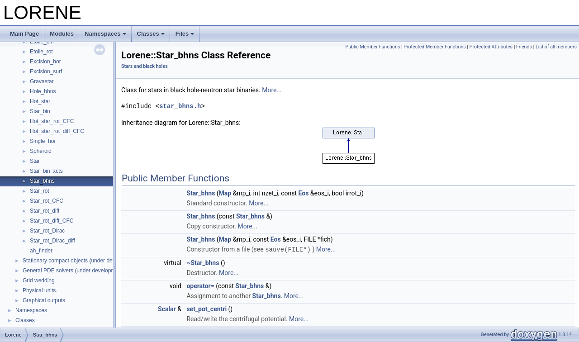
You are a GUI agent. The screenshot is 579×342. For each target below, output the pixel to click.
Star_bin (40, 111)
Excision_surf (46, 71)
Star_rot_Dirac (47, 231)
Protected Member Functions (434, 47)
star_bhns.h (180, 106)
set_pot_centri (206, 308)
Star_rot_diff (44, 211)
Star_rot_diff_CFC (52, 221)
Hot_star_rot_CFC (52, 121)
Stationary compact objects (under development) (81, 260)
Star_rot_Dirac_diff (52, 241)
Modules (62, 33)
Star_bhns (42, 181)
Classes (151, 33)
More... (271, 90)
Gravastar (42, 81)
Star (35, 161)
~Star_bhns (202, 262)
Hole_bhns (43, 91)
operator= (200, 285)
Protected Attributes (491, 47)
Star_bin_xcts (46, 171)
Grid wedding (39, 280)
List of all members (556, 47)
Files (185, 33)
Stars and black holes (144, 66)
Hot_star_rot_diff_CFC (57, 131)
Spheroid (41, 151)
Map (225, 193)
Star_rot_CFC (46, 201)
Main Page (24, 33)
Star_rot (39, 191)
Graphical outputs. (44, 300)
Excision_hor (45, 61)
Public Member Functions (372, 47)
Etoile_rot (41, 51)
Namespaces (105, 33)
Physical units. (40, 290)
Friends (524, 47)
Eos (304, 193)
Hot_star (40, 101)
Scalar (167, 308)
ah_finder (41, 250)
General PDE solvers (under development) (74, 270)
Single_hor (43, 141)
